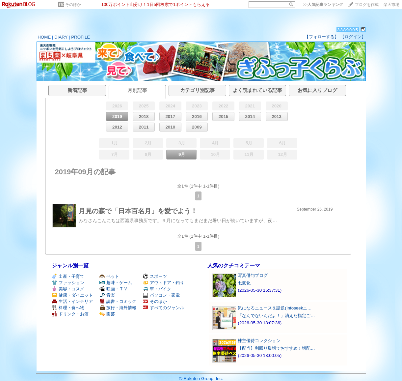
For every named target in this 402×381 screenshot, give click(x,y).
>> (323, 4)
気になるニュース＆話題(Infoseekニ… (274, 308)
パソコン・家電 (161, 295)
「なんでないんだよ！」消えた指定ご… (276, 315)
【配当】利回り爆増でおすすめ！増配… (276, 348)
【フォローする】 (322, 36)
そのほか (73, 4)
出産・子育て (68, 276)
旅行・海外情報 (117, 307)
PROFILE (80, 37)
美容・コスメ (68, 288)
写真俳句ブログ (253, 275)
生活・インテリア (72, 301)
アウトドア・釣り (163, 282)
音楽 (107, 295)
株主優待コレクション (259, 340)
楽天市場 (391, 4)
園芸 (107, 313)
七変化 (244, 282)
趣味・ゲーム (115, 282)
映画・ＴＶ (113, 288)
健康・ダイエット (72, 295)
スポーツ (155, 276)
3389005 (348, 29)
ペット (109, 276)
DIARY (60, 37)
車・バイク (157, 288)
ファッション (68, 282)
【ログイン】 (353, 36)
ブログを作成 (367, 4)
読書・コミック (117, 301)
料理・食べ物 (68, 307)
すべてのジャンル (163, 307)
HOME (44, 37)
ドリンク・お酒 (70, 313)
